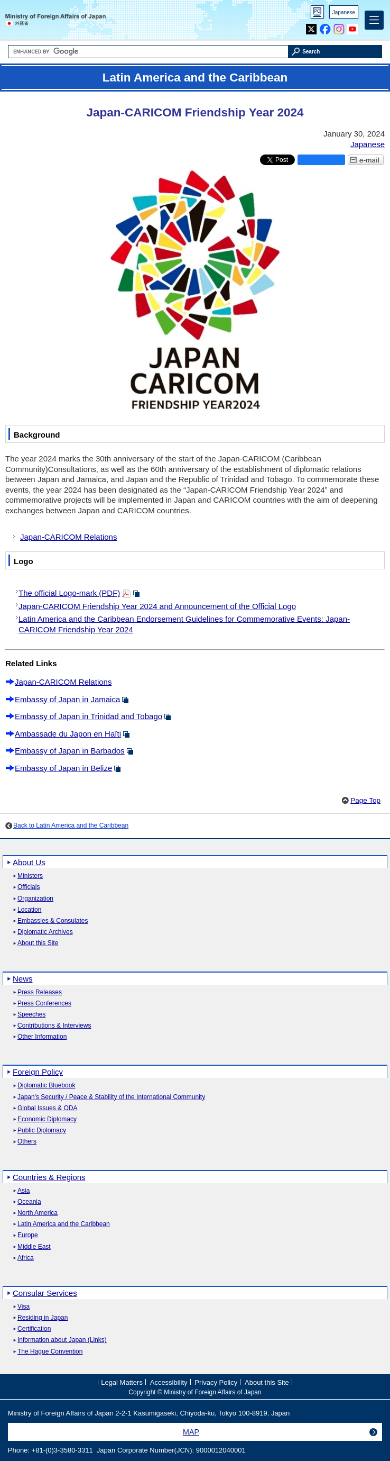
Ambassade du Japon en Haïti (68, 733)
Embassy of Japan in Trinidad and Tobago (88, 716)
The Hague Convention (49, 1351)
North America (37, 1213)
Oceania (29, 1202)
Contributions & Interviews (54, 1025)
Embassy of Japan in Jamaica (67, 699)
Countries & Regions (49, 1177)
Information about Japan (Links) (62, 1340)
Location (29, 909)
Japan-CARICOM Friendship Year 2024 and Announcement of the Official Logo (157, 606)
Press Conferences (44, 1003)
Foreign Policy (38, 1071)
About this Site (37, 943)
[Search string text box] (148, 51)
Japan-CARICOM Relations (68, 536)
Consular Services (45, 1292)
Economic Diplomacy (47, 1119)
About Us (29, 862)
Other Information (42, 1036)
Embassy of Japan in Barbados (70, 750)
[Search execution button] (335, 51)
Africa (25, 1258)
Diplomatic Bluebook (46, 1085)
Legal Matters (122, 1382)
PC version (317, 14)
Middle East (34, 1247)
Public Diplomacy (41, 1130)
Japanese (343, 12)
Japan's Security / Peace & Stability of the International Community (111, 1097)
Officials (28, 887)
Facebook (325, 27)
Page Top (365, 800)
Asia (23, 1190)
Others (26, 1141)
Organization (35, 898)
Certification (34, 1329)
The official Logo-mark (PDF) (69, 592)
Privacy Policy (215, 1382)
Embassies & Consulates (52, 921)
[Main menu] (374, 20)
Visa (23, 1306)
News (23, 978)
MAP (191, 1432)
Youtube (352, 27)
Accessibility (169, 1382)
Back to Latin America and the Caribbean (70, 825)
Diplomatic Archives (45, 932)
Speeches (31, 1014)
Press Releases (39, 992)
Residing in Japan (42, 1317)
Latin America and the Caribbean (63, 1224)
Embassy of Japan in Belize (63, 768)
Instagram (339, 27)
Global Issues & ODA (47, 1108)
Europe (27, 1235)
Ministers (30, 876)
